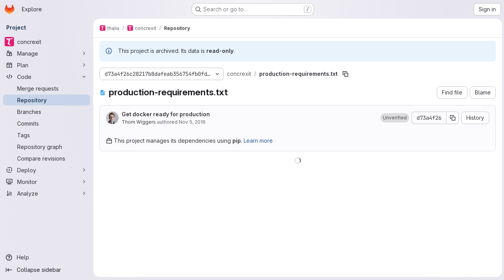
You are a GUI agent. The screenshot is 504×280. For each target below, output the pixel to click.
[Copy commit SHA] (451, 118)
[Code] (46, 76)
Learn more (258, 140)
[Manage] (46, 53)
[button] (393, 117)
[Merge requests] (46, 88)
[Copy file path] (345, 74)
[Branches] (46, 111)
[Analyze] (46, 193)
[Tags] (46, 135)
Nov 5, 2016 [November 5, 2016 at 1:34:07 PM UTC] (192, 122)
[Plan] (46, 65)
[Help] (46, 257)
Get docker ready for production (166, 114)
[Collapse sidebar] (46, 269)
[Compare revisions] (46, 158)
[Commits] (46, 123)
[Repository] (46, 99)
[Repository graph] (46, 146)
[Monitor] (46, 181)
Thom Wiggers (139, 122)
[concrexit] (46, 41)
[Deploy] (46, 169)
